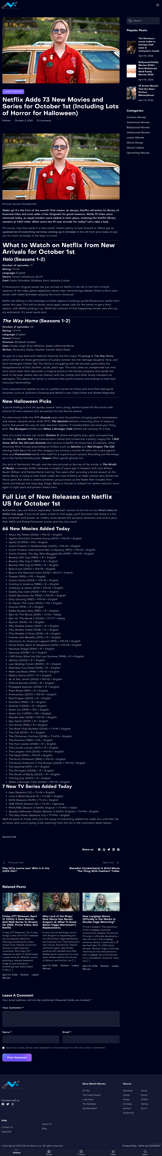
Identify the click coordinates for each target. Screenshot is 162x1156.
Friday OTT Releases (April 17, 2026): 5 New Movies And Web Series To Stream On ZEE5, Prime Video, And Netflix (20, 922)
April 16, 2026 (9, 974)
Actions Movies (136, 117)
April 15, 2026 (50, 965)
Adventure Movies (138, 122)
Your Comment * (13, 1007)
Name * (7, 1032)
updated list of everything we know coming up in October (39, 231)
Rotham (6, 120)
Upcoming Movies (138, 152)
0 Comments (44, 120)
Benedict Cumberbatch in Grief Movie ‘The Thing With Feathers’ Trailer (94, 870)
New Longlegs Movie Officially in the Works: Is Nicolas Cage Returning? (99, 919)
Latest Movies (13, 91)
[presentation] (117, 941)
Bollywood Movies (138, 127)
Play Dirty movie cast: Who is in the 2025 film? (25, 870)
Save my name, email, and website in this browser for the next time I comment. (56, 1047)
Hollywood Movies (138, 132)
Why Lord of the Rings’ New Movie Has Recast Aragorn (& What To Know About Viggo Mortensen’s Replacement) (60, 922)
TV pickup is (85, 355)
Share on (87, 849)
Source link (9, 836)
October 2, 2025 (24, 120)
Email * (66, 1032)
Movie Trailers (135, 147)
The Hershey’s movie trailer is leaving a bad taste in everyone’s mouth (148, 44)
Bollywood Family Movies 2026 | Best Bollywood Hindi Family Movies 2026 (148, 68)
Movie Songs (135, 142)
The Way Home (103, 355)
